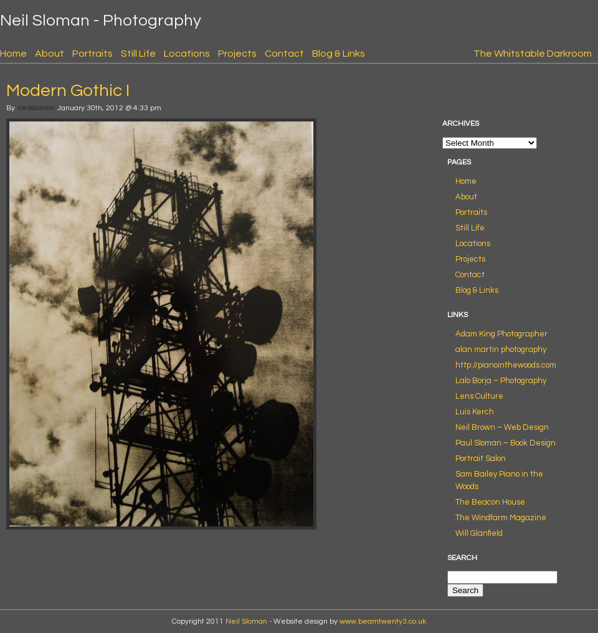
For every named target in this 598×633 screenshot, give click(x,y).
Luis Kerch (474, 411)
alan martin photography (500, 349)
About (49, 54)
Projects (237, 54)
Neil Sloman (246, 621)
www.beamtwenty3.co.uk (382, 621)
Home (13, 54)
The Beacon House (490, 502)
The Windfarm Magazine (500, 517)
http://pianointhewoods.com (505, 365)
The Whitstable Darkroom (532, 54)
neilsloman (36, 108)
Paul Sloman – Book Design (505, 443)
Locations (187, 54)
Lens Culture (479, 396)
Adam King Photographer (501, 334)
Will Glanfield (479, 533)
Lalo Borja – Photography (500, 380)
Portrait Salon (480, 458)
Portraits (92, 54)
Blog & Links (338, 54)
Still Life (138, 54)
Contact (284, 54)
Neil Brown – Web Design (502, 427)
